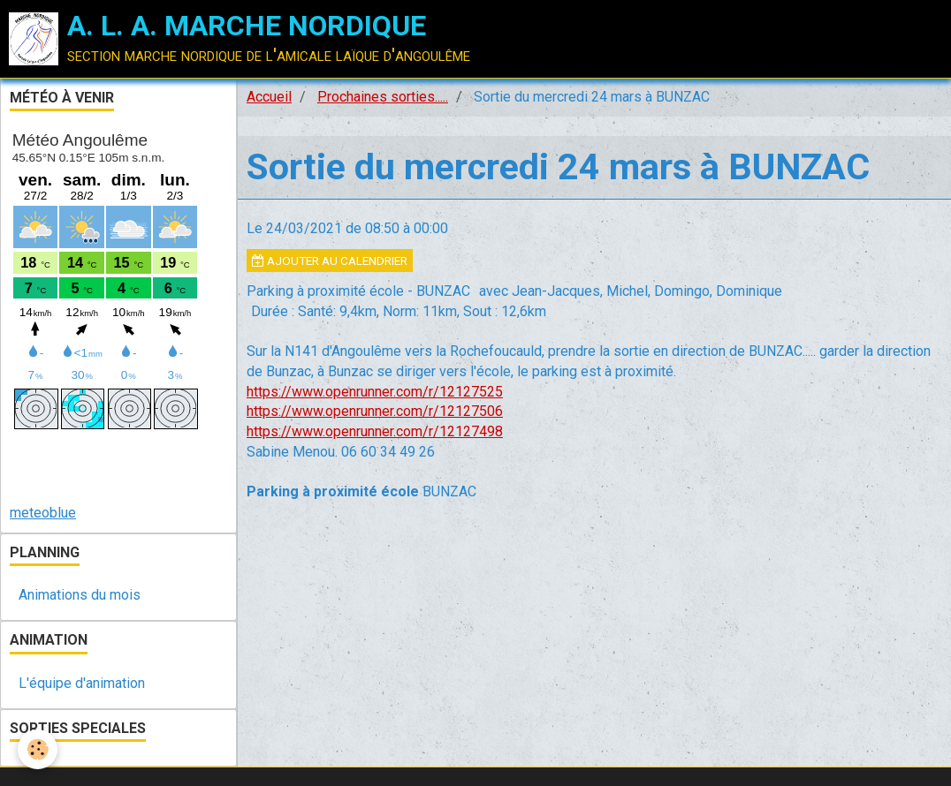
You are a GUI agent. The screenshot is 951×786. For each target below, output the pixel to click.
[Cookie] (37, 749)
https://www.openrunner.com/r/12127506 (375, 411)
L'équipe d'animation (82, 683)
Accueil (269, 96)
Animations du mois (80, 594)
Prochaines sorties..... (382, 96)
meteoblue (43, 512)
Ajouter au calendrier (329, 260)
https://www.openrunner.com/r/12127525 (375, 391)
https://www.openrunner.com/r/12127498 (375, 431)
